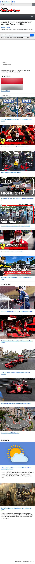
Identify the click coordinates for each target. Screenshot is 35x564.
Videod (8, 27)
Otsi (33, 4)
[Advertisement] (17, 541)
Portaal (3, 27)
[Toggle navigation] (32, 17)
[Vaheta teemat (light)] (5, 1)
